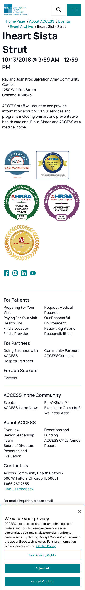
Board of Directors (19, 445)
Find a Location (16, 328)
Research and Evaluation (15, 453)
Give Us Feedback (18, 488)
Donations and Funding (56, 432)
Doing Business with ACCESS (21, 353)
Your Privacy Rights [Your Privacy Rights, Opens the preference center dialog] (42, 555)
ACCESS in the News (21, 407)
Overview (11, 429)
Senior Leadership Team (19, 438)
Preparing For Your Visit (19, 310)
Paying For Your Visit (20, 317)
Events (64, 21)
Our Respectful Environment (57, 320)
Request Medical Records (58, 310)
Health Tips (13, 323)
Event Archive (21, 26)
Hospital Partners (18, 360)
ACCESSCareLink (58, 355)
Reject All (42, 568)
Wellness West (56, 412)
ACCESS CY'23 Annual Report (62, 443)
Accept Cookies (42, 581)
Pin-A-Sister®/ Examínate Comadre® (62, 405)
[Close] (80, 511)
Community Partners (62, 350)
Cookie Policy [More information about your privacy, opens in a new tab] (46, 546)
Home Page (15, 21)
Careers (10, 377)
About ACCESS (41, 21)
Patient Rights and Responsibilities (60, 331)
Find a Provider (16, 333)
